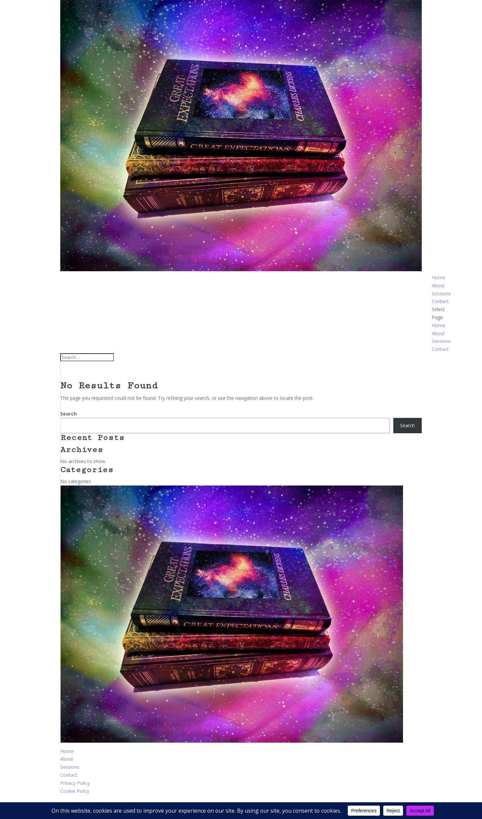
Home (438, 277)
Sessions (441, 293)
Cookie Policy (74, 791)
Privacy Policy (75, 783)
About (438, 285)
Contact (440, 301)
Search (68, 414)
